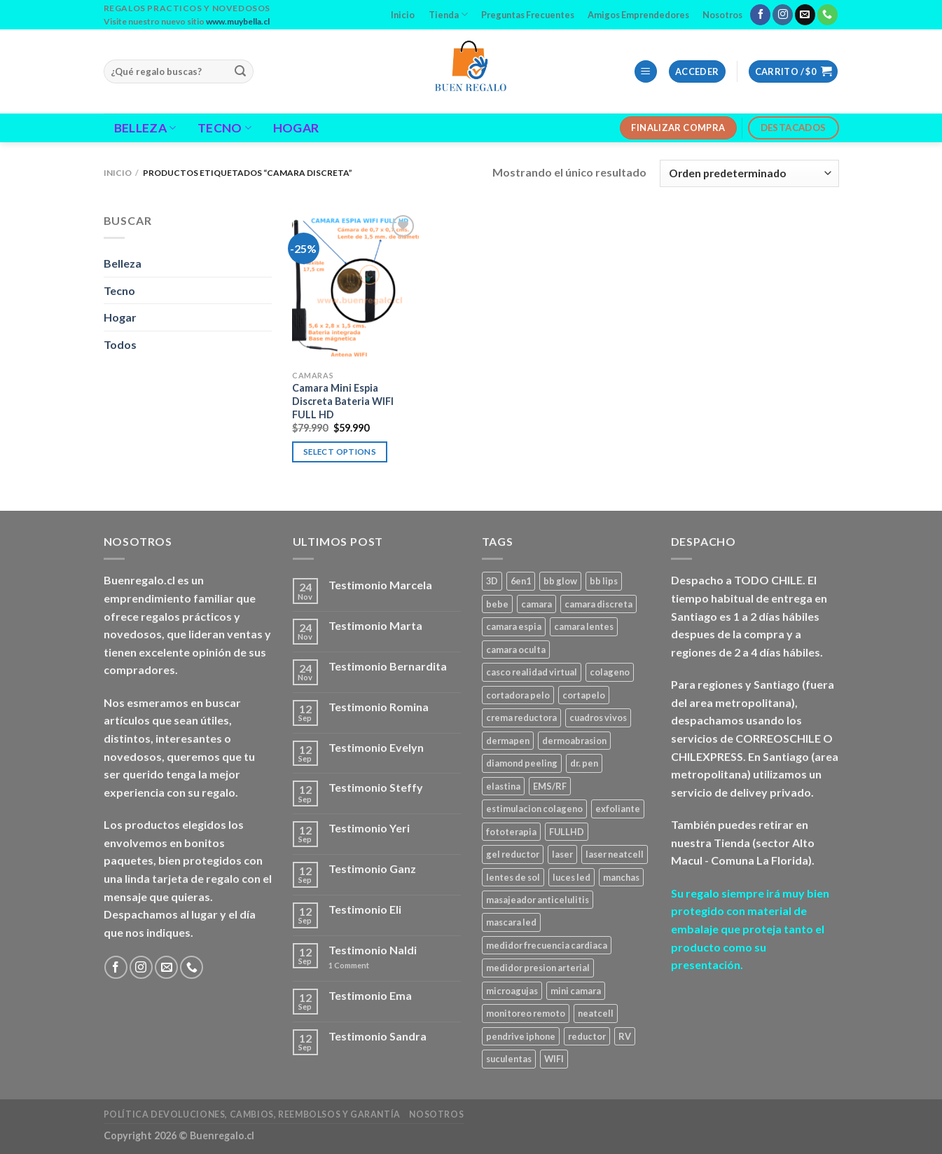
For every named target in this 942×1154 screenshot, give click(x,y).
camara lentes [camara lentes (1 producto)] (584, 626)
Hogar (296, 128)
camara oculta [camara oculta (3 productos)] (516, 649)
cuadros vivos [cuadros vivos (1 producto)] (598, 717)
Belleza (145, 128)
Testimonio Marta (375, 625)
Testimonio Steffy (375, 787)
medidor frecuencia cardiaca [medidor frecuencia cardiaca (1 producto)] (546, 945)
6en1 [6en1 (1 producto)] (521, 580)
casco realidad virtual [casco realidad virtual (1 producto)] (531, 672)
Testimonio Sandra (377, 1036)
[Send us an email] (805, 14)
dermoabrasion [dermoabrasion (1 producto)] (574, 740)
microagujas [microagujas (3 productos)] (512, 990)
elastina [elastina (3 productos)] (503, 786)
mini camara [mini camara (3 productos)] (575, 990)
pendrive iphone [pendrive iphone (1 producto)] (520, 1036)
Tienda (448, 14)
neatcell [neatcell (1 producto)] (596, 1013)
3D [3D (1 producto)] (492, 580)
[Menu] (646, 71)
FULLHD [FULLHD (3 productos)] (566, 831)
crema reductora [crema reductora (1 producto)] (521, 717)
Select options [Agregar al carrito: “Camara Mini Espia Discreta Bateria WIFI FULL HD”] (339, 451)
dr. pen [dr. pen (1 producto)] (584, 763)
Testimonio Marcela (380, 584)
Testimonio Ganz (372, 868)
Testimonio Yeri (369, 827)
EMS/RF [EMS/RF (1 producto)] (550, 786)
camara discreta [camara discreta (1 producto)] (598, 604)
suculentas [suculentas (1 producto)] (509, 1058)
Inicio (403, 14)
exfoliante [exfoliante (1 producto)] (617, 808)
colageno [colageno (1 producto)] (610, 672)
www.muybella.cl (238, 21)
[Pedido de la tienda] (749, 173)
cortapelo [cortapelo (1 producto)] (583, 695)
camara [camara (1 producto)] (536, 604)
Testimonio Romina (378, 706)
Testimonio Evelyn (376, 747)
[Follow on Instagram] (783, 14)
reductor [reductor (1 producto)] (587, 1036)
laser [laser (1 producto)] (562, 854)
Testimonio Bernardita (387, 666)
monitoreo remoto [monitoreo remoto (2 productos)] (525, 1013)
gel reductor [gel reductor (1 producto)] (512, 854)
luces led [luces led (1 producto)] (571, 877)
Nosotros (722, 14)
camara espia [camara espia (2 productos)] (513, 626)
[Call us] (827, 14)
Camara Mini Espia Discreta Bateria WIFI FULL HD (343, 401)
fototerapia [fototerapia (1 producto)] (511, 831)
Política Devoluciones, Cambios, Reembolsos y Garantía (252, 1114)
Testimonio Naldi (372, 949)
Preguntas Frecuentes (527, 14)
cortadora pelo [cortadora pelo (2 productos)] (518, 695)
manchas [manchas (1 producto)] (621, 877)
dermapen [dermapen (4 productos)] (507, 740)
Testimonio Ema (370, 995)
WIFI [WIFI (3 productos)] (554, 1058)
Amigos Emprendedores (638, 14)
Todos (120, 344)
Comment (348, 965)
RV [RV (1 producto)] (624, 1036)
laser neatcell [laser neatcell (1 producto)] (615, 854)
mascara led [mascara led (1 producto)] (511, 922)
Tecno (224, 128)
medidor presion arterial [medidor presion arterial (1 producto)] (538, 967)
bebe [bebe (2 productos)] (497, 604)
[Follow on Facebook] (760, 14)
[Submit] (241, 71)
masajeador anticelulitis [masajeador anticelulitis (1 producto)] (537, 899)
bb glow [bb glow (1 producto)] (560, 580)
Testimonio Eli (364, 909)
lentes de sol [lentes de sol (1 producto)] (513, 877)
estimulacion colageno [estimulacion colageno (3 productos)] (534, 808)
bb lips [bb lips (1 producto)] (604, 580)
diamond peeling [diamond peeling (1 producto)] (521, 763)
